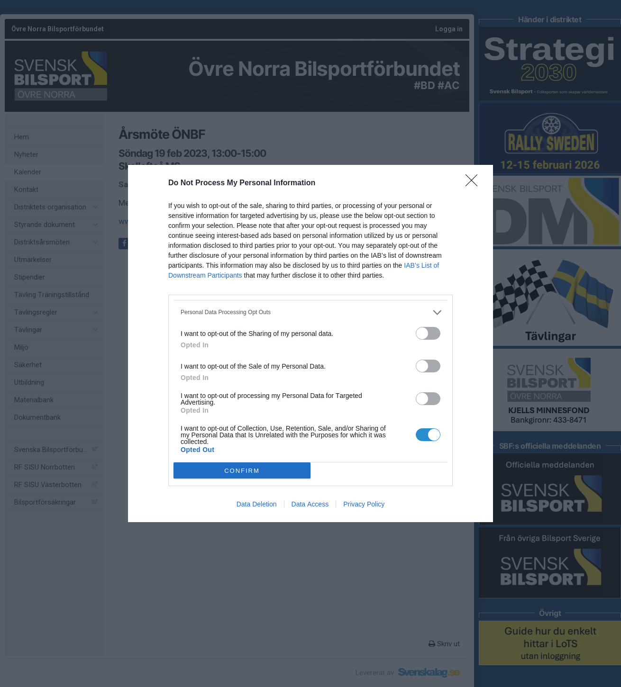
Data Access (310, 504)
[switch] (428, 333)
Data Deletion (257, 504)
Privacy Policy (363, 504)
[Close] (475, 183)
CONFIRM (242, 470)
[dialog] (310, 343)
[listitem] (310, 312)
